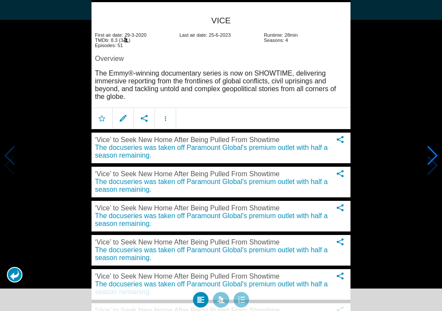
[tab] (200, 294)
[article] (221, 62)
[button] (14, 274)
